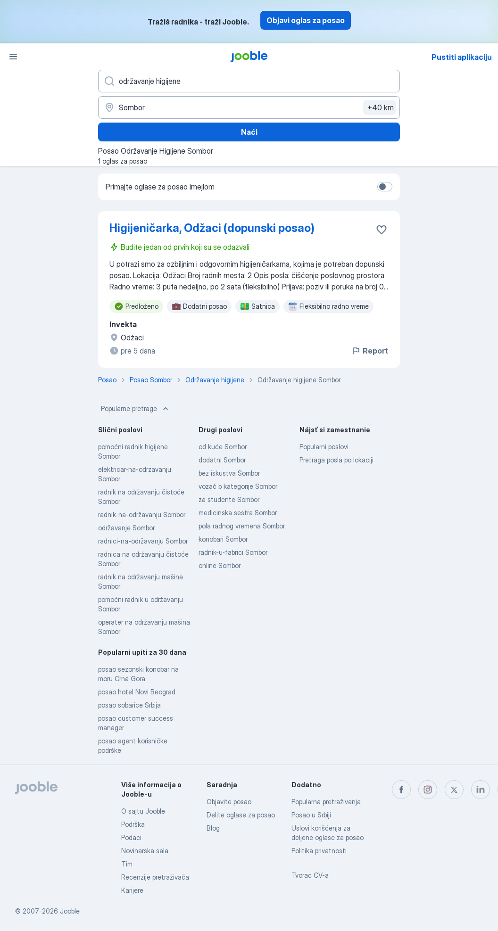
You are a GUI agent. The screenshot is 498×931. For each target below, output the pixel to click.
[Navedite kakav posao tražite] (249, 81)
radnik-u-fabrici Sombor (233, 552)
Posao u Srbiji (311, 815)
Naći (249, 132)
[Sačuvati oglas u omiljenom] (381, 229)
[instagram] (427, 789)
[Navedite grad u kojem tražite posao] (249, 107)
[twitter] (454, 789)
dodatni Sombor (222, 460)
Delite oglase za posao (241, 815)
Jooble (70, 911)
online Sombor (220, 565)
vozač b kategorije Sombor (238, 486)
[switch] (384, 186)
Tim (127, 864)
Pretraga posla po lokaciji (336, 460)
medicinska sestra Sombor (238, 513)
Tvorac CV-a (310, 875)
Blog (213, 828)
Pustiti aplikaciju (462, 57)
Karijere (132, 890)
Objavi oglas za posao (305, 20)
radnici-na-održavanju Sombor (143, 541)
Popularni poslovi (324, 447)
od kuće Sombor (223, 447)
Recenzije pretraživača (155, 877)
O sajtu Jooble (143, 811)
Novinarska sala (144, 851)
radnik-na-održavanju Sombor (141, 515)
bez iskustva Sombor (229, 473)
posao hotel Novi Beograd (136, 692)
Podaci (131, 837)
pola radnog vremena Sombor (242, 526)
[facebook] (401, 789)
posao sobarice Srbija (129, 705)
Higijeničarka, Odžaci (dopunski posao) (212, 228)
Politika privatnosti (319, 851)
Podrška (133, 824)
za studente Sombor (229, 499)
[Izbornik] (13, 56)
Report (369, 350)
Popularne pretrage (135, 408)
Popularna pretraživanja (326, 802)
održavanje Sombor (126, 528)
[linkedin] (480, 789)
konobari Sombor (223, 539)
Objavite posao (229, 802)
